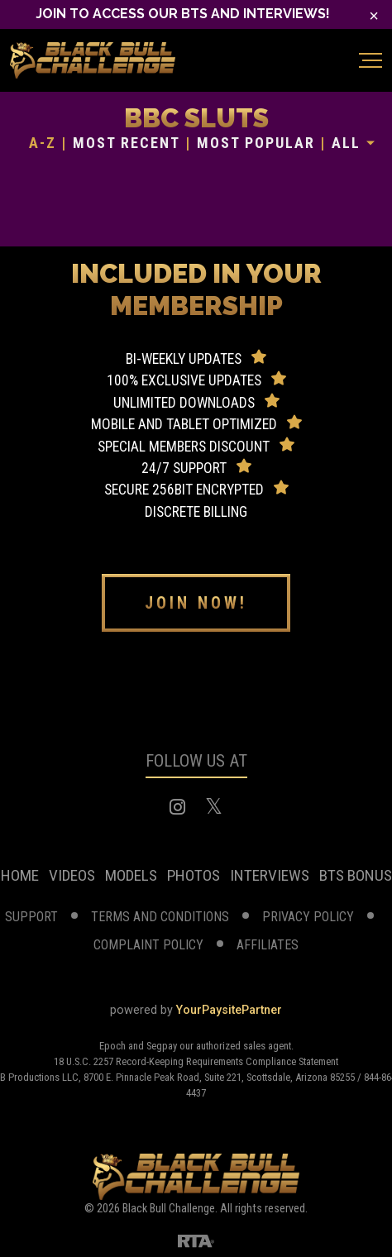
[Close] (374, 15)
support (31, 917)
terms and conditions (160, 917)
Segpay (162, 1046)
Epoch (113, 1046)
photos (193, 875)
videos (72, 875)
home (20, 875)
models (131, 875)
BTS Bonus (355, 875)
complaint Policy (148, 945)
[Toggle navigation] (370, 60)
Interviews (269, 875)
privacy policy (308, 917)
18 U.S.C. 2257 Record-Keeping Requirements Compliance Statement (196, 1061)
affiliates (268, 945)
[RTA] (196, 1240)
